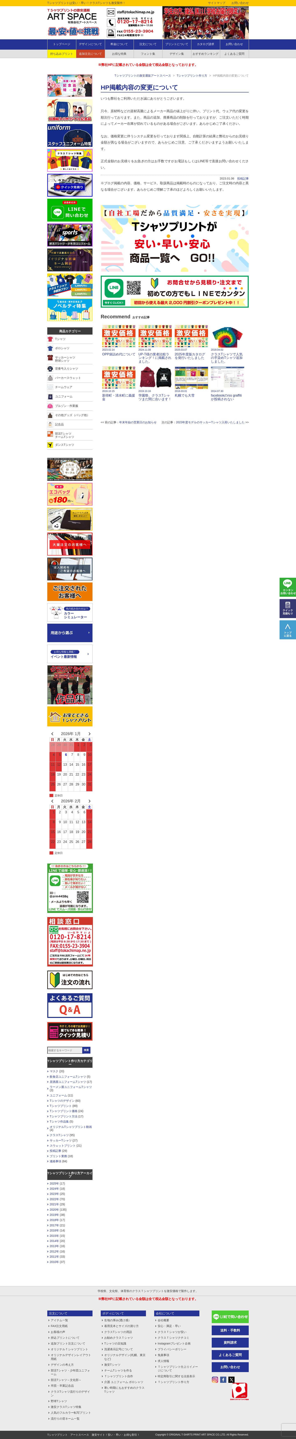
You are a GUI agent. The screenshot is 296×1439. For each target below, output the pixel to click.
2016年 (54, 1230)
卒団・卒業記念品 (62, 1385)
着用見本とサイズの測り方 (121, 1326)
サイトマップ (216, 3)
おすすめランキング (206, 53)
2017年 (54, 1225)
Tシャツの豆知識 (115, 1343)
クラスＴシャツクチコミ (173, 1337)
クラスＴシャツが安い (172, 1332)
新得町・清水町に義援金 (118, 383)
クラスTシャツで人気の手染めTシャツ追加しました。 (227, 344)
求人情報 (163, 1361)
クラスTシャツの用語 (118, 1332)
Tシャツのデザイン (62, 1100)
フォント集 (148, 53)
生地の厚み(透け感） (117, 1320)
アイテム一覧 (59, 1320)
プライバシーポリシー (172, 1349)
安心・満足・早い (169, 1326)
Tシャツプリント (61, 1106)
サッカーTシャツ (61, 1140)
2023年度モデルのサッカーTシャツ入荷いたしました (210, 422)
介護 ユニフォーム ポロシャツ (123, 1382)
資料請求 (230, 1342)
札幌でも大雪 (191, 381)
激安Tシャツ (112, 1364)
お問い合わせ (240, 3)
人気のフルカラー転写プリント (71, 1412)
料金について (119, 44)
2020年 (54, 1209)
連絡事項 (55, 1161)
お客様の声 (58, 1332)
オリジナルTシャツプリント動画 (71, 1127)
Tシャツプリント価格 (63, 1111)
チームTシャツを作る (118, 1370)
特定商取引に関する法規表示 (176, 1376)
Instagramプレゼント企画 (174, 1343)
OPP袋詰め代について (118, 340)
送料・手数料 (230, 1330)
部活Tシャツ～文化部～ (66, 1380)
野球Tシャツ (59, 1401)
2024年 (54, 1188)
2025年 (54, 1183)
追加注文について (90, 53)
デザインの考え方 (62, 1364)
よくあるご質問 (234, 53)
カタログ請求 (205, 44)
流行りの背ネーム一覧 (65, 1418)
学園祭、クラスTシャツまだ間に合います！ (155, 383)
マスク (54, 1071)
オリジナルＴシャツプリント (69, 1349)
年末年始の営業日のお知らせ (138, 422)
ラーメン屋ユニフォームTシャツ (71, 1087)
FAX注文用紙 (59, 1326)
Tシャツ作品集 (59, 1121)
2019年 (54, 1214)
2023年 (54, 1193)
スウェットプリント (63, 1145)
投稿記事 (243, 178)
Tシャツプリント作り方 (192, 75)
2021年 (54, 1204)
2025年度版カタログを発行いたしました (191, 342)
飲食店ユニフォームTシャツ (68, 1076)
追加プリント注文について (68, 1343)
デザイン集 (177, 53)
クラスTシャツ (59, 1135)
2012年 (54, 1251)
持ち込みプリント (61, 53)
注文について (148, 44)
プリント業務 (58, 1156)
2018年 (54, 1220)
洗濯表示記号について (118, 1349)
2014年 (54, 1241)
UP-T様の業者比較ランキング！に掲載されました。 (155, 344)
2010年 (54, 1262)
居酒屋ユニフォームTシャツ (68, 1081)
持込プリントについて (65, 1337)
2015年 (54, 1235)
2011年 (54, 1256)
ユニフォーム (58, 1095)
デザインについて (90, 44)
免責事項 (163, 1355)
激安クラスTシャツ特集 (66, 1407)
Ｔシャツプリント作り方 (173, 1382)
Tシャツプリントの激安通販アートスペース (142, 75)
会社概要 (163, 1320)
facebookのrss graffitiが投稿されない (227, 383)
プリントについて (176, 44)
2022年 (54, 1199)
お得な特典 (119, 53)
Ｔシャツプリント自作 (118, 1376)
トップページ (61, 44)
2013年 (54, 1246)
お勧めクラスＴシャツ (118, 1337)
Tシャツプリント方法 (63, 1116)
